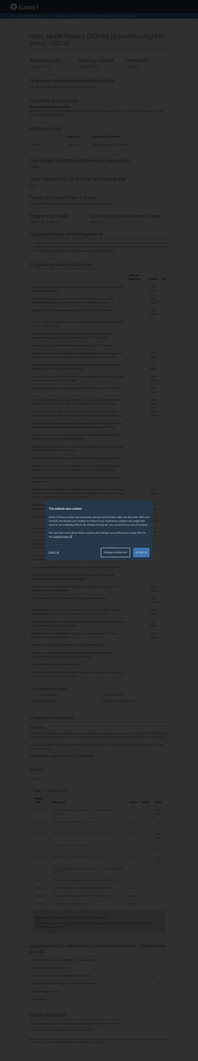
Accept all (141, 552)
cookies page (63, 536)
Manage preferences (115, 552)
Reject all (54, 552)
